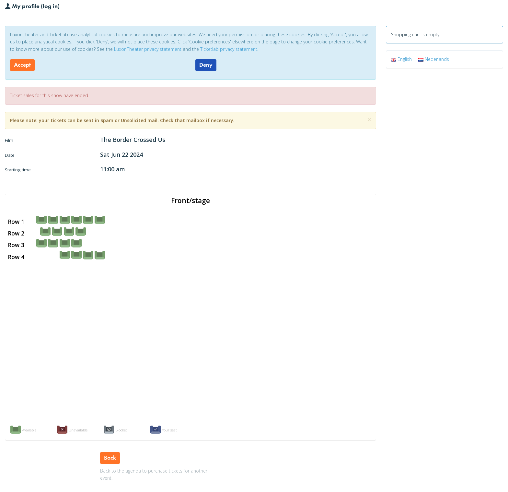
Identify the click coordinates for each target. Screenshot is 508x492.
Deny (206, 64)
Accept (22, 64)
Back (110, 457)
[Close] (369, 119)
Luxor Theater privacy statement (147, 49)
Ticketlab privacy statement (228, 49)
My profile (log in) (32, 6)
